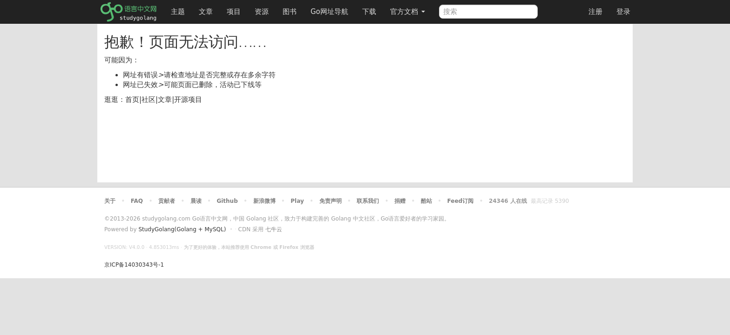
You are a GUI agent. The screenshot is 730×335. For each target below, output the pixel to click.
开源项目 (188, 99)
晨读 (196, 201)
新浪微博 (264, 201)
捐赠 (400, 201)
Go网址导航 (331, 9)
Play (297, 201)
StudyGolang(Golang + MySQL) (182, 229)
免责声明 (330, 201)
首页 (132, 99)
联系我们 (368, 201)
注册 (595, 11)
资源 (262, 11)
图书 (290, 11)
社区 (148, 99)
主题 (178, 11)
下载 (369, 11)
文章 (206, 11)
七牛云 (273, 229)
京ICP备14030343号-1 (134, 264)
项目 (234, 11)
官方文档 (407, 11)
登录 (623, 11)
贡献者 (166, 201)
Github (226, 201)
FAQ (137, 201)
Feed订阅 (460, 201)
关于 (109, 201)
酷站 (426, 201)
